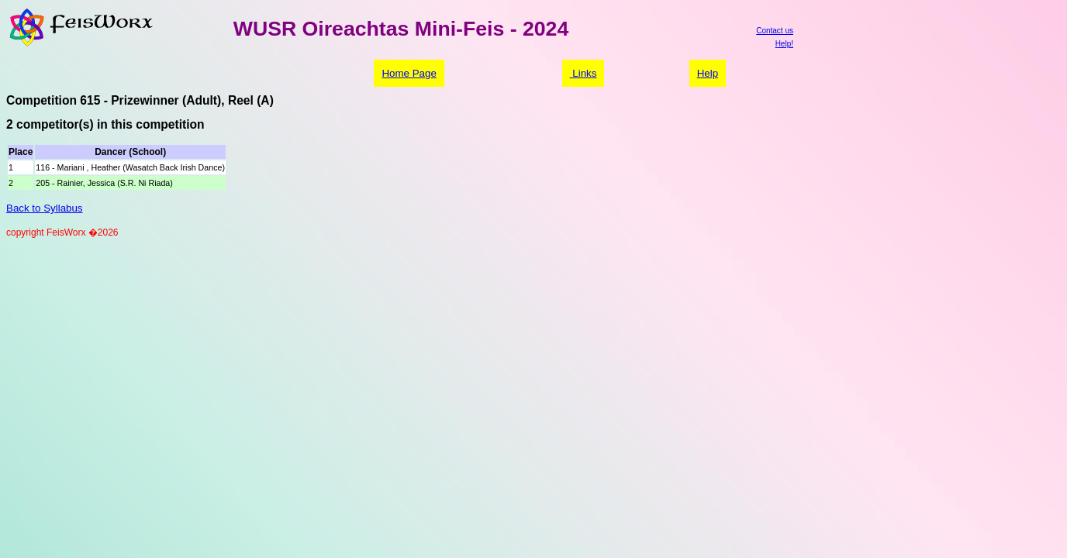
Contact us (774, 30)
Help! (784, 44)
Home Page (409, 73)
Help (707, 73)
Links (583, 73)
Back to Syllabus (44, 208)
